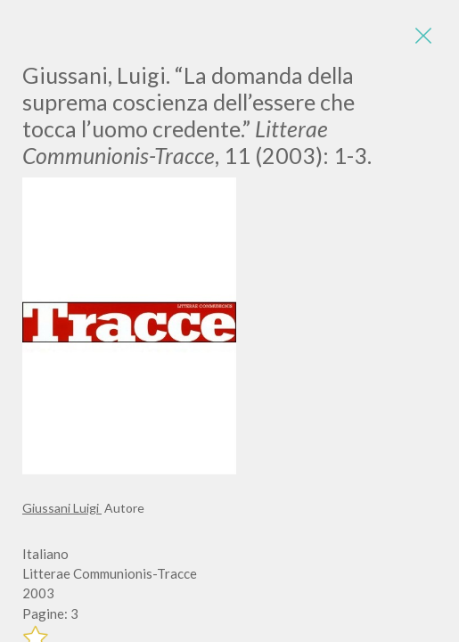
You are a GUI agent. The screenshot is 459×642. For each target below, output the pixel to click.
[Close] (423, 36)
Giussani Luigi (62, 507)
